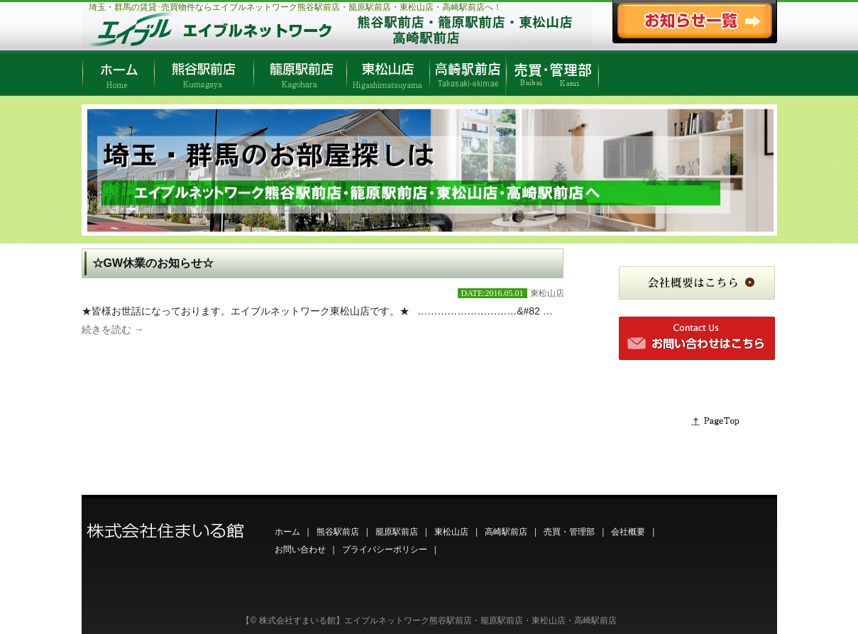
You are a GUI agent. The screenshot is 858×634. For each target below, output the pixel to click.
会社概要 (628, 532)
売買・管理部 (569, 532)
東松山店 (547, 293)
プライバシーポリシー (384, 549)
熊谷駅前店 (338, 532)
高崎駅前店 (506, 532)
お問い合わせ (300, 549)
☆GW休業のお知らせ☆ (153, 263)
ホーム (287, 532)
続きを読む (113, 329)
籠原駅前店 (396, 532)
